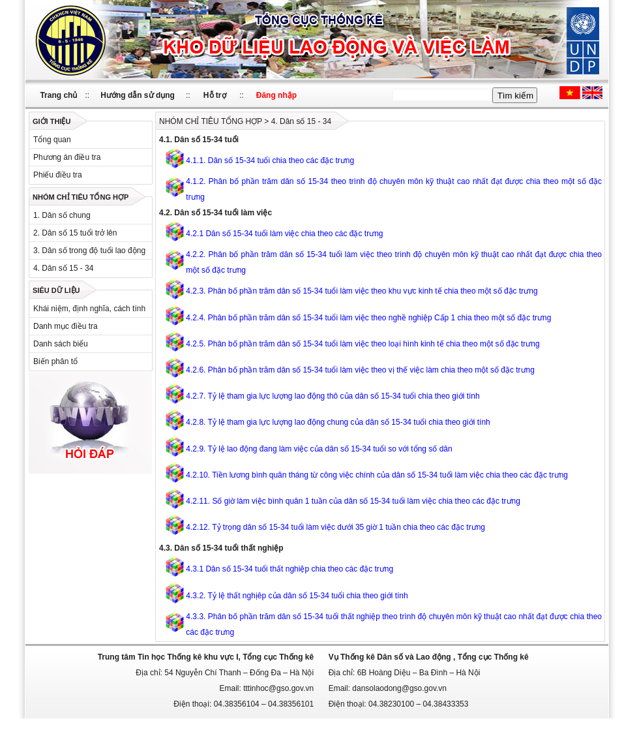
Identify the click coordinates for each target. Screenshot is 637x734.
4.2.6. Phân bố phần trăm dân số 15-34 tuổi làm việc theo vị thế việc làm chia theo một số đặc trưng (360, 370)
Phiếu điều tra (57, 174)
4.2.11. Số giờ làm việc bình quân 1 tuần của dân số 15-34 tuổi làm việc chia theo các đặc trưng (353, 501)
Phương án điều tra (66, 157)
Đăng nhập (276, 95)
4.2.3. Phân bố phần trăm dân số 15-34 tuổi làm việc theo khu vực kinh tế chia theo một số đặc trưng (361, 291)
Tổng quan (52, 139)
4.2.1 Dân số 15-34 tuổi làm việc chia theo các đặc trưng (284, 233)
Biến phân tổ (55, 361)
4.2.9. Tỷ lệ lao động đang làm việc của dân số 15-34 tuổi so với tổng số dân (319, 448)
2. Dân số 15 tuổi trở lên (75, 232)
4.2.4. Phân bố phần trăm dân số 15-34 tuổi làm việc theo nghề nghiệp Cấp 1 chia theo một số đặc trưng (368, 317)
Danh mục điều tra (65, 326)
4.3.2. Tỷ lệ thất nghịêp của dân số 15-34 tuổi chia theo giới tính (296, 595)
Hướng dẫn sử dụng (137, 95)
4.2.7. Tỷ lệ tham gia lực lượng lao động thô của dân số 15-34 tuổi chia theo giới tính (332, 396)
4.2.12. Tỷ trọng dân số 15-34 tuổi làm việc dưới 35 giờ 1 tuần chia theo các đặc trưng (335, 527)
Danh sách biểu (60, 343)
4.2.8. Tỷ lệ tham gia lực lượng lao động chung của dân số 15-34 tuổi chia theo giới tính (338, 422)
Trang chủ (58, 95)
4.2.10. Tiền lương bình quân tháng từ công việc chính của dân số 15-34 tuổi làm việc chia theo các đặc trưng (377, 475)
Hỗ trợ (214, 95)
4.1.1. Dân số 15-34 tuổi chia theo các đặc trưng (270, 160)
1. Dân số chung (62, 215)
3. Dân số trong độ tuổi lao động (89, 250)
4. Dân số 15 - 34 (63, 268)
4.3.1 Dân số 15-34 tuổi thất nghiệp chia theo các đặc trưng (289, 568)
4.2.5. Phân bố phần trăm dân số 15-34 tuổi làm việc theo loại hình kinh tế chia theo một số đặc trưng (362, 343)
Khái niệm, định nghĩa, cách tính (89, 308)
